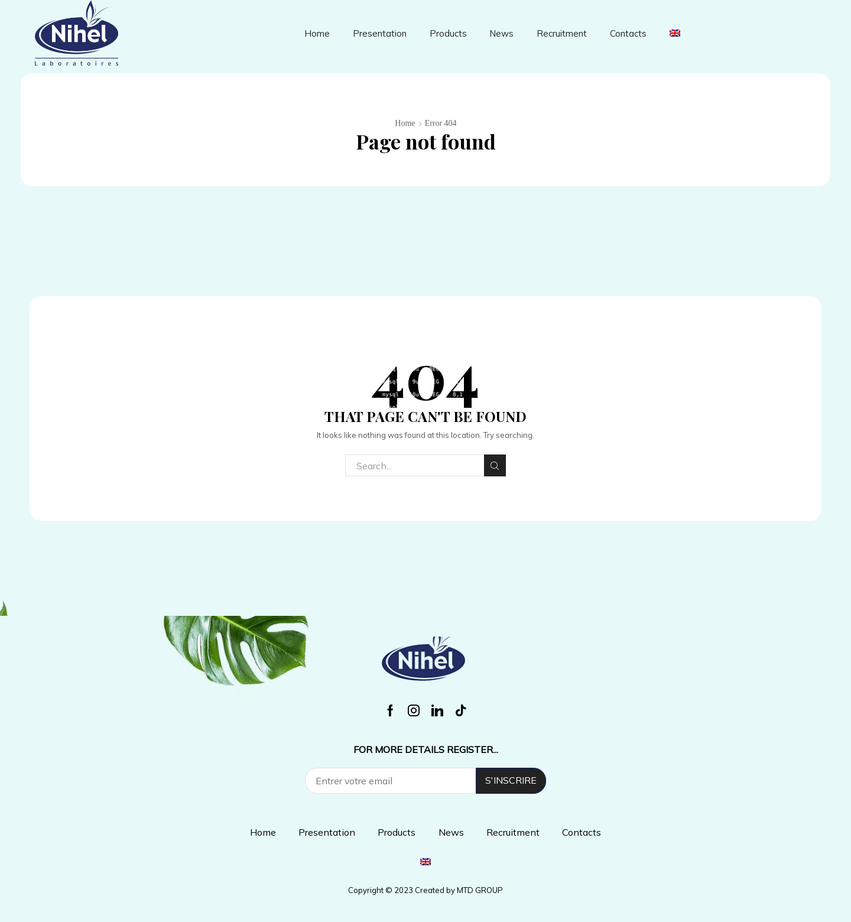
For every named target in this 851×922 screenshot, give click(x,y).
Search (495, 466)
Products (448, 33)
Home (317, 33)
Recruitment (562, 33)
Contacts (628, 33)
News (501, 33)
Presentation (380, 33)
